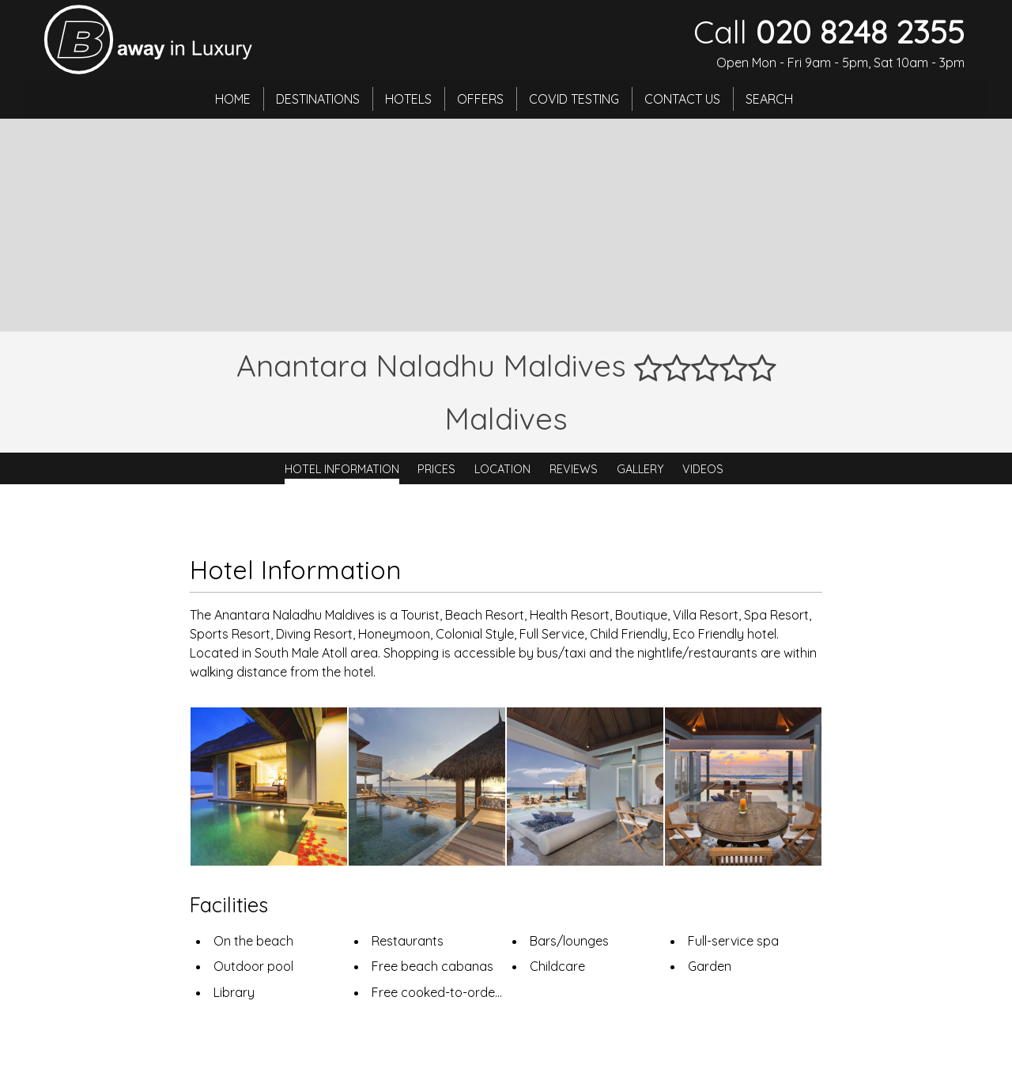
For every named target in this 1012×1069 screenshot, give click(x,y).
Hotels (408, 99)
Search (769, 99)
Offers (480, 99)
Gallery (640, 468)
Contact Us (682, 99)
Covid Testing (574, 99)
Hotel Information (342, 468)
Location (502, 468)
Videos (702, 468)
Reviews (573, 468)
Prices (436, 468)
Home (233, 99)
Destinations (318, 99)
